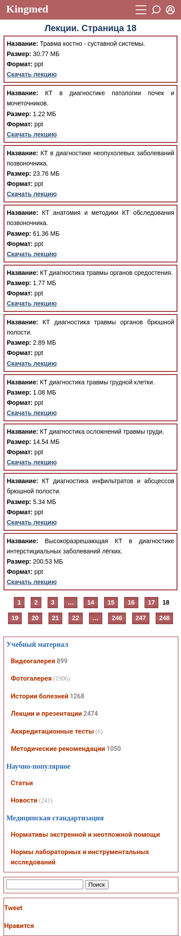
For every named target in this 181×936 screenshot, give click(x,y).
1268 (77, 696)
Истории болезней (39, 696)
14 (90, 602)
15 (111, 602)
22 (75, 617)
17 (151, 602)
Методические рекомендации (58, 749)
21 (55, 617)
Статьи (22, 783)
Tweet (13, 908)
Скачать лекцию (32, 74)
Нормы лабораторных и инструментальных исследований (80, 857)
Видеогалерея (33, 661)
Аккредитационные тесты (52, 731)
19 (15, 617)
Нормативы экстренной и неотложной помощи (85, 835)
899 (62, 661)
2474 (91, 713)
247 (141, 617)
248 (164, 617)
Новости (24, 800)
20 (35, 617)
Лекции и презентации (46, 714)
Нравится (19, 926)
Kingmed (27, 9)
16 (131, 602)
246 (117, 617)
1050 (114, 748)
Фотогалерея (31, 678)
